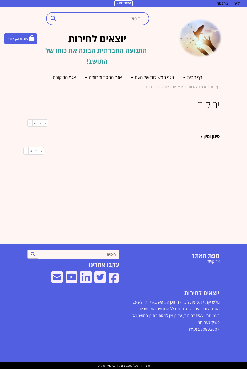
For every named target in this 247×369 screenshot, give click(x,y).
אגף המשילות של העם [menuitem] (152, 77)
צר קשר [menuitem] (213, 261)
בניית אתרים (104, 365)
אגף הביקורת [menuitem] (64, 77)
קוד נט (115, 365)
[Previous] (40, 123)
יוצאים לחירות (202, 292)
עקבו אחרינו (104, 264)
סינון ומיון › (210, 136)
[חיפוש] (78, 254)
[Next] (35, 123)
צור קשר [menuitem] (222, 3)
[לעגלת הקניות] (20, 38)
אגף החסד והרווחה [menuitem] (103, 77)
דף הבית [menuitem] (192, 77)
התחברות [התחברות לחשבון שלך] (123, 3)
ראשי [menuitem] (237, 3)
